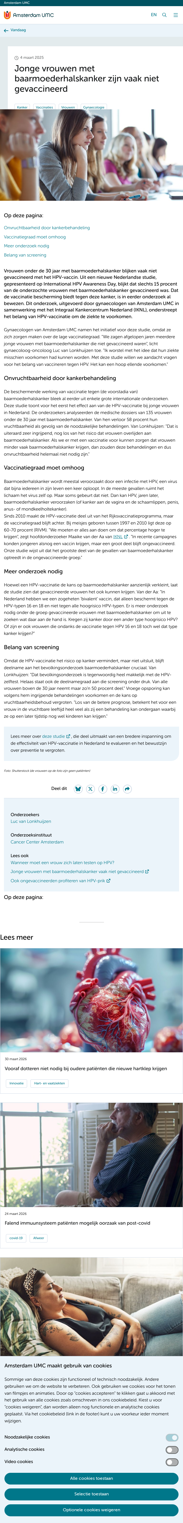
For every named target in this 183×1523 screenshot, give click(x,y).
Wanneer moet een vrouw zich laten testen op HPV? (62, 863)
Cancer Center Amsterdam (37, 842)
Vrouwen (68, 107)
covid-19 (16, 1238)
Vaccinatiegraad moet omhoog (35, 237)
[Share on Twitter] (90, 789)
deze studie (53, 736)
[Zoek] (164, 15)
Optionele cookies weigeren (91, 1510)
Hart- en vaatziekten (49, 1083)
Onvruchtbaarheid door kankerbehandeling (47, 228)
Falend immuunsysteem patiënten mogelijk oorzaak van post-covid (77, 1223)
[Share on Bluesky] (78, 789)
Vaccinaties (44, 107)
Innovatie (16, 1083)
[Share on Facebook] (102, 789)
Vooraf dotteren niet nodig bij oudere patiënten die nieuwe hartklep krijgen (86, 1069)
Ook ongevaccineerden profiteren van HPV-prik (58, 881)
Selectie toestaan (91, 1494)
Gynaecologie (93, 107)
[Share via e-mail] (127, 789)
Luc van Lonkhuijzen (31, 821)
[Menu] (175, 15)
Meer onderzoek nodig (26, 246)
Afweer (38, 1238)
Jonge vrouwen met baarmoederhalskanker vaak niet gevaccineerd (77, 872)
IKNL (117, 537)
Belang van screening (25, 255)
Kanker (22, 107)
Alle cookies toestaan (91, 1478)
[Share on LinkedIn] (115, 789)
